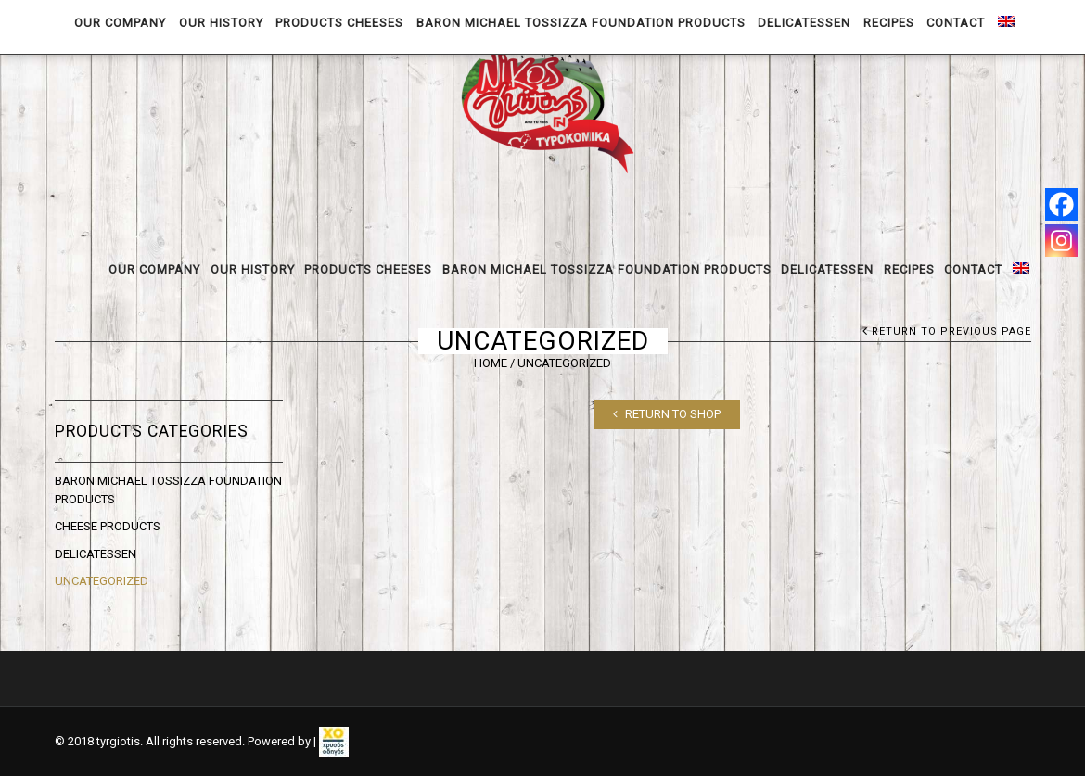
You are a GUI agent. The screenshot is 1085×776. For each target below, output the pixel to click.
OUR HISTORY (253, 269)
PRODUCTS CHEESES (368, 269)
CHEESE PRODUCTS (107, 526)
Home (490, 363)
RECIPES (909, 269)
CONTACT (973, 269)
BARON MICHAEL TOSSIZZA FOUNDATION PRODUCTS (607, 269)
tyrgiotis (118, 741)
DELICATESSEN (827, 269)
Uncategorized (101, 581)
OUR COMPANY (154, 269)
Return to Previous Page (951, 331)
